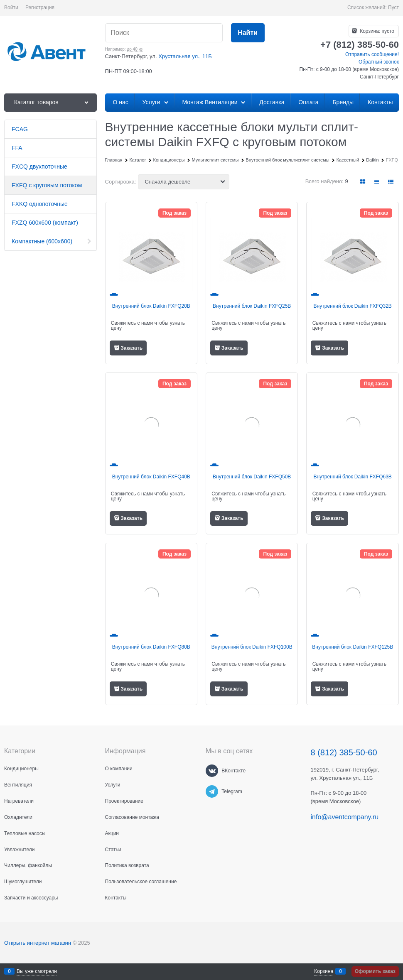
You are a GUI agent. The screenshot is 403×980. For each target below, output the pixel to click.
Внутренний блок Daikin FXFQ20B (151, 306)
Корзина (323, 971)
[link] (363, 182)
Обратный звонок (379, 62)
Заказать (131, 348)
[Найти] (248, 33)
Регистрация (39, 7)
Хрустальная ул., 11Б (185, 56)
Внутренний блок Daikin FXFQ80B (151, 647)
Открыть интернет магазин (37, 943)
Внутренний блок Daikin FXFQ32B (353, 306)
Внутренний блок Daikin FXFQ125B (352, 647)
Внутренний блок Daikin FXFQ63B (353, 477)
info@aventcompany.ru (345, 817)
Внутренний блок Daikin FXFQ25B (252, 306)
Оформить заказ (375, 971)
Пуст (393, 7)
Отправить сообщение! (372, 54)
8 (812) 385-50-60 (344, 752)
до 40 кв (135, 49)
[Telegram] (212, 791)
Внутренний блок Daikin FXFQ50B (252, 477)
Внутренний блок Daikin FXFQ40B (151, 477)
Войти (11, 7)
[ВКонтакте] (212, 770)
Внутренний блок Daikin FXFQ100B (251, 647)
